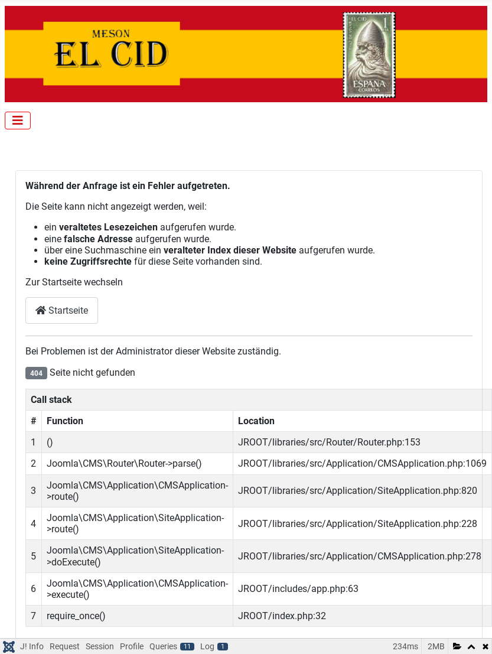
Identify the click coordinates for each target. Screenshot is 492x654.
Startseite (61, 310)
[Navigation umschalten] (18, 120)
